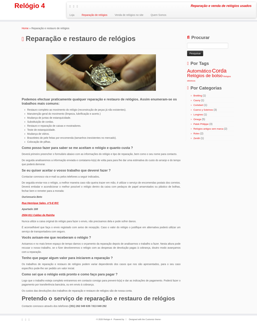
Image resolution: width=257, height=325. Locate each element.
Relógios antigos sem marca (208, 128)
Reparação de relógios (94, 14)
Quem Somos (158, 14)
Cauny (196, 100)
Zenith (196, 138)
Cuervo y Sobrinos (203, 109)
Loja (72, 14)
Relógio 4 (29, 6)
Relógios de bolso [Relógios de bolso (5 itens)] (205, 75)
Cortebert (198, 105)
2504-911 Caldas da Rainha (38, 215)
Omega (197, 119)
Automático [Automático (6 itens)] (199, 71)
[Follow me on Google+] (78, 6)
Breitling (197, 95)
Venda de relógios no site (129, 14)
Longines (198, 114)
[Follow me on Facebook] (75, 6)
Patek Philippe (201, 124)
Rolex (196, 133)
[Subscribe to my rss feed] (71, 6)
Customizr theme (153, 319)
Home (25, 28)
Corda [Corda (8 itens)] (219, 71)
